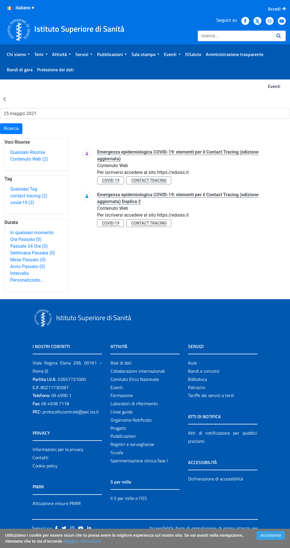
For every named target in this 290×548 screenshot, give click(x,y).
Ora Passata (26, 239)
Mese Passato (28, 259)
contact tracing (28, 196)
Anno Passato (27, 266)
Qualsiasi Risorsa (27, 152)
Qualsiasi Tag (23, 189)
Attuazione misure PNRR (57, 503)
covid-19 (22, 202)
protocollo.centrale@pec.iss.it (70, 411)
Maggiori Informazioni (82, 541)
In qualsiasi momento (32, 232)
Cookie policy (45, 465)
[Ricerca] (235, 36)
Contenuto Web (29, 159)
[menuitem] (18, 54)
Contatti (40, 457)
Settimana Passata (32, 253)
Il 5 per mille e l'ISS (128, 498)
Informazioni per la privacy (58, 449)
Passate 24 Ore (29, 246)
